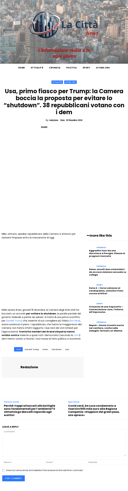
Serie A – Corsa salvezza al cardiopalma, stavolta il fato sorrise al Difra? (106, 290)
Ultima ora (70, 82)
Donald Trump (14, 320)
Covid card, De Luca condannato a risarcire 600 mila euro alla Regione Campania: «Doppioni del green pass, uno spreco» (94, 410)
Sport (99, 285)
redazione (53, 120)
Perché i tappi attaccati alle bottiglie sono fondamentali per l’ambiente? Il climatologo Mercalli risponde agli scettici (29, 410)
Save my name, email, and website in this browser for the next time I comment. (44, 470)
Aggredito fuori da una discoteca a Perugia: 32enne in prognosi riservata (107, 253)
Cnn (76, 335)
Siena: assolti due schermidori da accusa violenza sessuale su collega (107, 272)
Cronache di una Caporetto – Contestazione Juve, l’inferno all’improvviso (106, 309)
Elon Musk (74, 320)
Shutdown (57, 349)
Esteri (45, 349)
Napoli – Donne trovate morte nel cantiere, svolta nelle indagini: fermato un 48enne (106, 328)
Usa (67, 349)
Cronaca (101, 247)
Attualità (57, 82)
